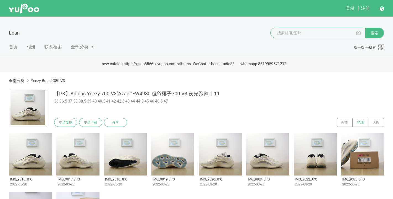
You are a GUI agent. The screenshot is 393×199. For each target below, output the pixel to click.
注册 (365, 8)
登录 (350, 8)
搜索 (374, 33)
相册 (31, 46)
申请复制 (65, 122)
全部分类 (79, 46)
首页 (13, 46)
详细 (360, 122)
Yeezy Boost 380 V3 (48, 80)
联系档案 (53, 46)
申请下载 (90, 122)
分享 (115, 122)
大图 (376, 122)
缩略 (344, 122)
